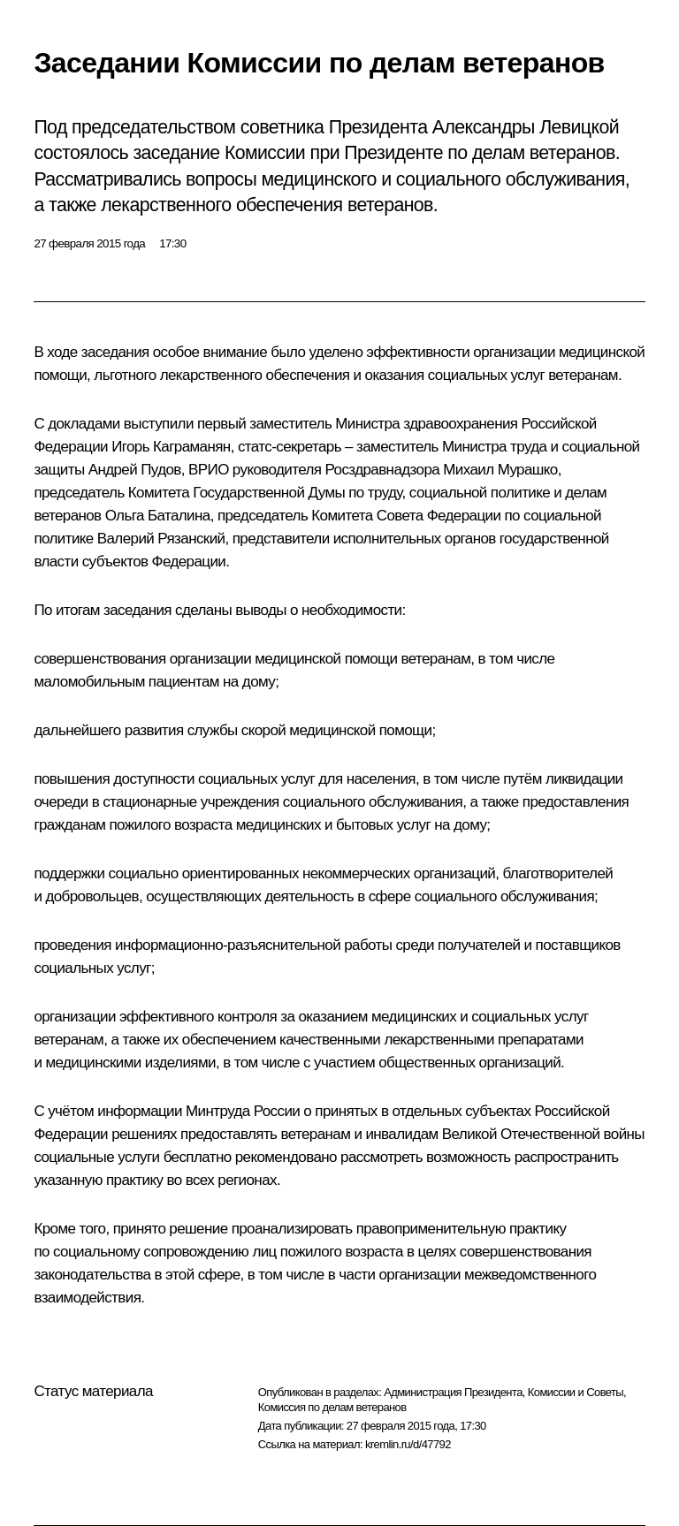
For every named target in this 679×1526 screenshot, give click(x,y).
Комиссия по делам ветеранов (332, 1407)
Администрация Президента (453, 1392)
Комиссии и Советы (575, 1392)
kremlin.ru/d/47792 (408, 1444)
